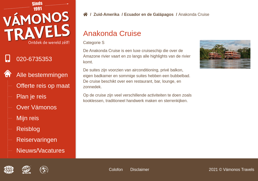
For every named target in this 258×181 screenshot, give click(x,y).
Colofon (116, 169)
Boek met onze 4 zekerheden (37, 24)
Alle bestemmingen (42, 74)
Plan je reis (31, 96)
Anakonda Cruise (193, 14)
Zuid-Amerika (106, 14)
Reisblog (28, 128)
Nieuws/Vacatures (40, 150)
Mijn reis (27, 118)
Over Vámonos (36, 107)
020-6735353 (28, 58)
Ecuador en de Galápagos (149, 14)
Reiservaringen (36, 139)
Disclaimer (139, 169)
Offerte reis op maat (43, 85)
